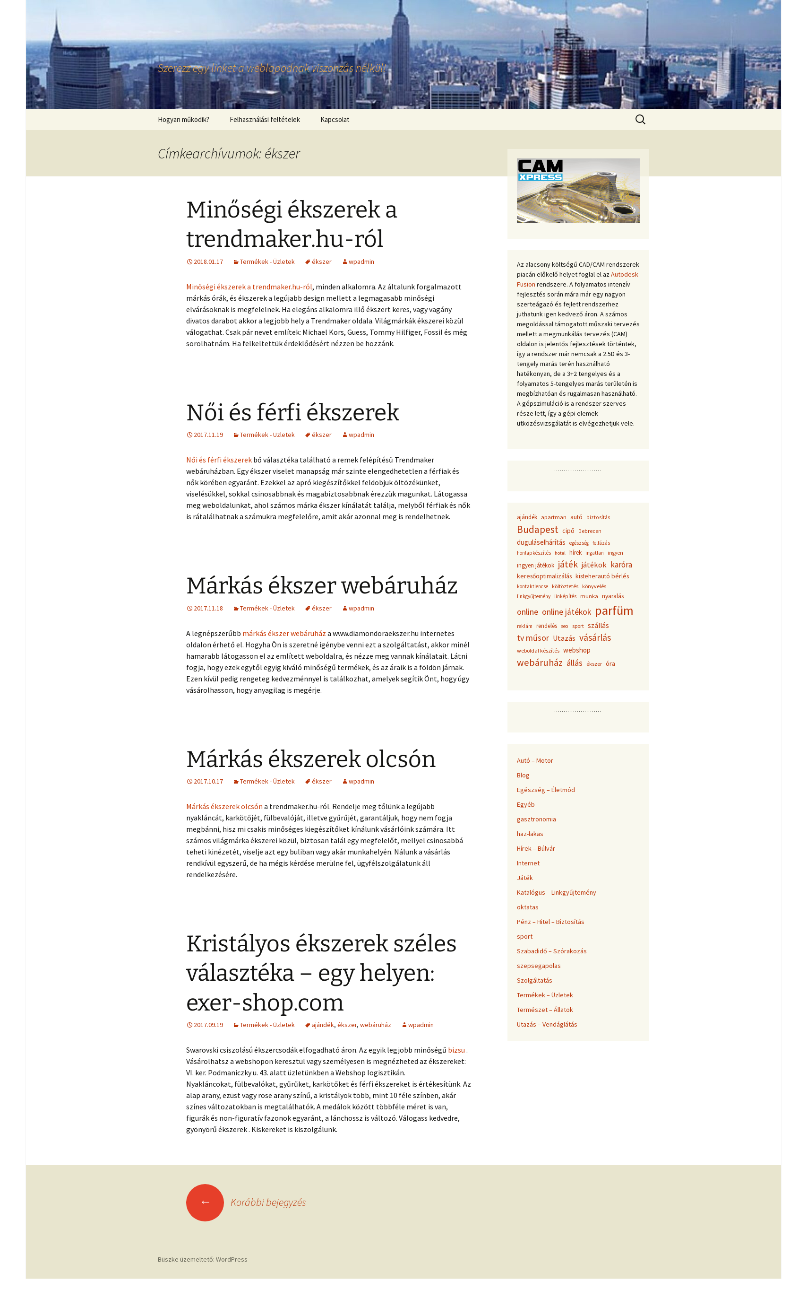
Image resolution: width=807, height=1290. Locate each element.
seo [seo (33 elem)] (564, 626)
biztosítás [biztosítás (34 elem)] (598, 517)
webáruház (375, 1024)
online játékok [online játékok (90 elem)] (566, 612)
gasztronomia (536, 819)
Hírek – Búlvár (536, 848)
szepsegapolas (539, 965)
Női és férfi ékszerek (292, 413)
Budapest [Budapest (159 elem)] (537, 529)
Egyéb (526, 804)
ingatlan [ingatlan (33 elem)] (594, 552)
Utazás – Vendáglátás (547, 1024)
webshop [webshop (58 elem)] (577, 649)
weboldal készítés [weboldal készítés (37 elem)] (538, 650)
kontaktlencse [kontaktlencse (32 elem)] (532, 586)
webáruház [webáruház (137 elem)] (540, 662)
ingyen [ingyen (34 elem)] (615, 552)
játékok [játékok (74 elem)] (594, 564)
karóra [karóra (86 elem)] (621, 564)
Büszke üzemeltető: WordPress (203, 1259)
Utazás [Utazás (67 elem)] (564, 638)
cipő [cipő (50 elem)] (568, 530)
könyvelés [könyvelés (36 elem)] (594, 586)
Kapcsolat (335, 119)
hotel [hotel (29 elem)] (560, 553)
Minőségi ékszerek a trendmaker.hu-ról (249, 286)
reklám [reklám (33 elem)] (524, 626)
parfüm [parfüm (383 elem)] (614, 610)
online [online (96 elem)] (527, 611)
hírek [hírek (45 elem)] (575, 553)
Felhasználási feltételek (265, 119)
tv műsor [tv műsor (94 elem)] (533, 637)
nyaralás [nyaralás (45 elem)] (613, 596)
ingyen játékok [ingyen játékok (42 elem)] (535, 565)
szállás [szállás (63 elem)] (598, 625)
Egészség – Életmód (546, 789)
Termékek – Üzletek (545, 995)
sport (524, 936)
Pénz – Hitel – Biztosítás (550, 921)
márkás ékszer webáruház (284, 633)
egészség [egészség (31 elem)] (579, 543)
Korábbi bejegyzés (246, 1202)
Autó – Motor (535, 760)
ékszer (322, 261)
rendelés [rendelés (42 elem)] (546, 626)
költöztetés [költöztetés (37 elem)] (565, 586)
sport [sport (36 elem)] (578, 625)
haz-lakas (530, 833)
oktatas (528, 907)
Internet (528, 863)
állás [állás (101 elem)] (575, 662)
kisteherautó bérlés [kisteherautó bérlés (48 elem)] (602, 576)
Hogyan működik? (183, 119)
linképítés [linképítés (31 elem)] (565, 596)
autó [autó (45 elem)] (576, 517)
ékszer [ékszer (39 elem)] (594, 663)
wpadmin (361, 261)
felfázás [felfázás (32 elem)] (601, 543)
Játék (525, 877)
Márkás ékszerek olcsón (311, 759)
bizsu (456, 1050)
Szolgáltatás (534, 980)
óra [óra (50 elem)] (610, 663)
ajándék (323, 1024)
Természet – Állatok (545, 1009)
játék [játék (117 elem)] (568, 564)
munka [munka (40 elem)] (589, 596)
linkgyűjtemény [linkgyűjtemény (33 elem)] (533, 596)
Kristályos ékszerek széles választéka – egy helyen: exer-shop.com (321, 973)
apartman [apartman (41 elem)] (554, 517)
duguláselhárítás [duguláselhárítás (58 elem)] (541, 542)
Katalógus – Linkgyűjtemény (556, 892)
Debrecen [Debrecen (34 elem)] (589, 531)
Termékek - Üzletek (267, 261)
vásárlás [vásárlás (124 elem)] (595, 637)
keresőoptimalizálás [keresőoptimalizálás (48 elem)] (544, 576)
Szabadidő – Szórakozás (552, 951)
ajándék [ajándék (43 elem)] (527, 517)
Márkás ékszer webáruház (322, 586)
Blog (523, 775)
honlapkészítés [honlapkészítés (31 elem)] (534, 552)
